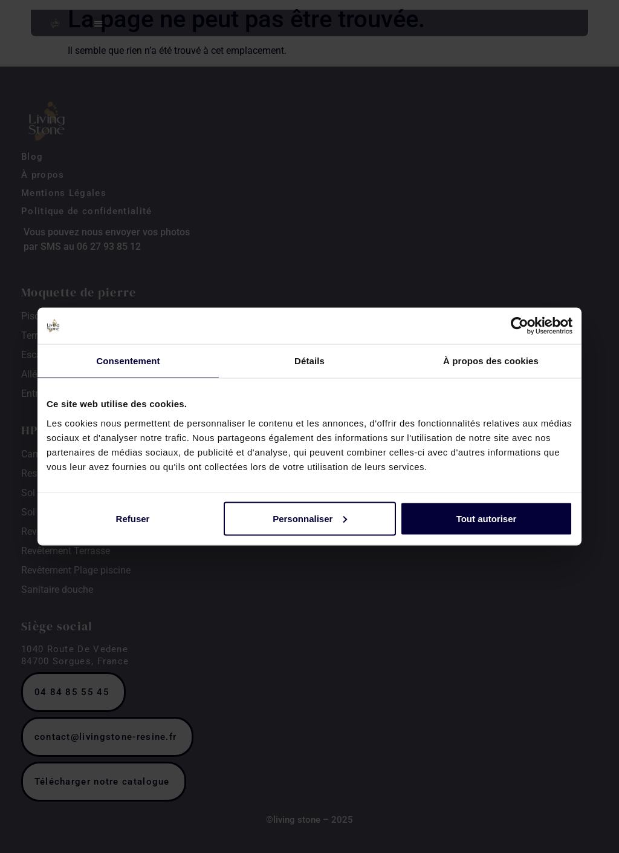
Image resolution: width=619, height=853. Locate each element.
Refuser (133, 518)
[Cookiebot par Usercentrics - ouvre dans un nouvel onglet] (519, 326)
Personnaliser (310, 518)
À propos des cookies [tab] (491, 361)
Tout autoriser (486, 518)
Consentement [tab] (128, 361)
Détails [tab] (309, 361)
